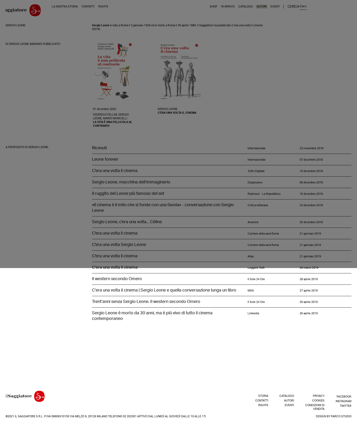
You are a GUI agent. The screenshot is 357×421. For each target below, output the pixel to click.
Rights (115, 11)
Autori (310, 11)
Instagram (343, 400)
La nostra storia (76, 11)
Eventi (323, 11)
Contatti (99, 11)
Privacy (318, 395)
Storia (263, 395)
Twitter (345, 405)
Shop (262, 11)
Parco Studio (341, 416)
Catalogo (294, 11)
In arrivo (276, 11)
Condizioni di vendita (314, 407)
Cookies (318, 400)
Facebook (344, 395)
